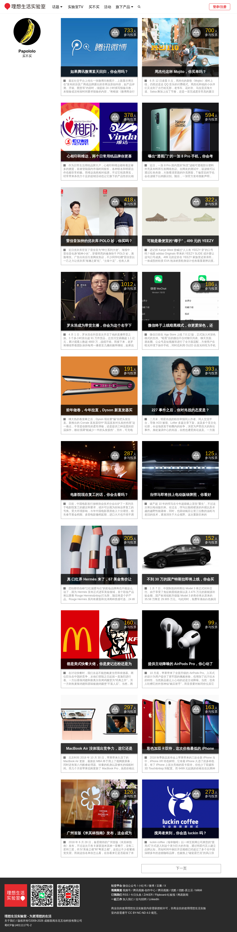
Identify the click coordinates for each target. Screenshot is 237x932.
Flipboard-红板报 (165, 894)
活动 (107, 7)
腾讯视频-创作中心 (144, 890)
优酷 (173, 890)
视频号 (127, 890)
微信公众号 (129, 885)
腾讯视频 (163, 890)
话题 (55, 7)
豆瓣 (159, 885)
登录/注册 (219, 7)
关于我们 (10, 920)
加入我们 (128, 899)
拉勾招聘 (141, 899)
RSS (125, 894)
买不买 (94, 7)
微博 (151, 885)
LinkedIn (154, 899)
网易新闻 (182, 894)
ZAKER (148, 894)
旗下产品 (123, 7)
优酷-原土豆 (186, 890)
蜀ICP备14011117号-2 (18, 925)
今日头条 (136, 894)
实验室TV (75, 7)
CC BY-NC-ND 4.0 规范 (142, 912)
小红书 (142, 885)
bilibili (198, 890)
